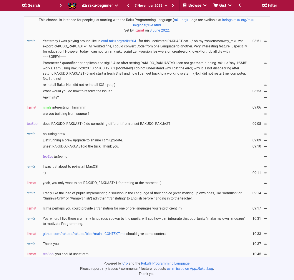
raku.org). (181, 20)
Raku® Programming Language (165, 263)
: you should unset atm (65, 254)
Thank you (51, 244)
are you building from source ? (66, 114)
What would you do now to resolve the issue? (77, 91)
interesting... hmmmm (64, 107)
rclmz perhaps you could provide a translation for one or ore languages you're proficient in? (112, 208)
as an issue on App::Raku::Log (190, 269)
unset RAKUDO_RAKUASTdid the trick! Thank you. (81, 146)
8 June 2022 (159, 30)
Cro (125, 263)
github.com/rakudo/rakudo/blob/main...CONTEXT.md (84, 234)
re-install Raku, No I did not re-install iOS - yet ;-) (79, 85)
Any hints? (51, 97)
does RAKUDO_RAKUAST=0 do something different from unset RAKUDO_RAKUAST (106, 124)
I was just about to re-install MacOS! (70, 166)
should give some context (104, 234)
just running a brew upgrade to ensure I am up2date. (83, 140)
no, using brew (54, 134)
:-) (44, 173)
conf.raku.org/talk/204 (118, 41)
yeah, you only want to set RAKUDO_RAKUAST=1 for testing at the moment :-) (102, 183)
